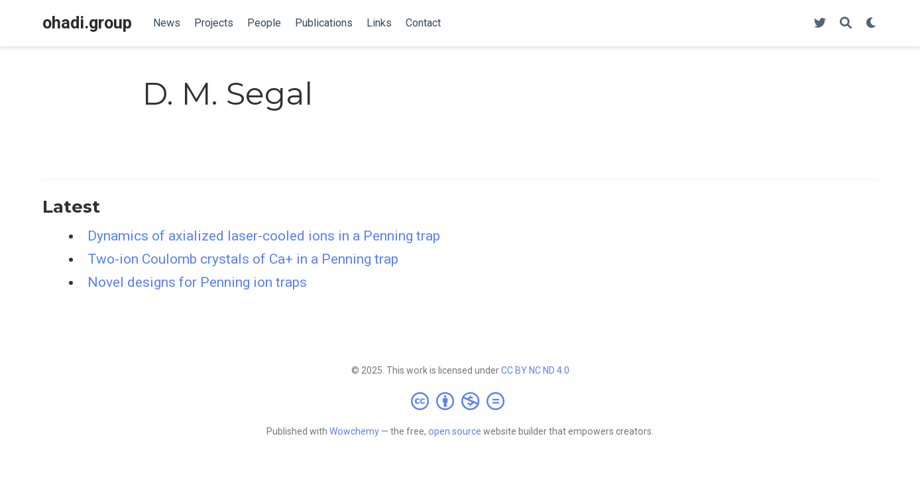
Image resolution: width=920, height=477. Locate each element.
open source (454, 431)
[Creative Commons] (460, 400)
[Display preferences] (872, 23)
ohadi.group (87, 22)
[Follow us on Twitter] (820, 23)
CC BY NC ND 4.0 (535, 370)
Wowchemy (354, 431)
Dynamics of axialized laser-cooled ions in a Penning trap (263, 236)
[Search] (846, 23)
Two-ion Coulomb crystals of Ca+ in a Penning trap (242, 259)
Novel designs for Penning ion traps (197, 282)
